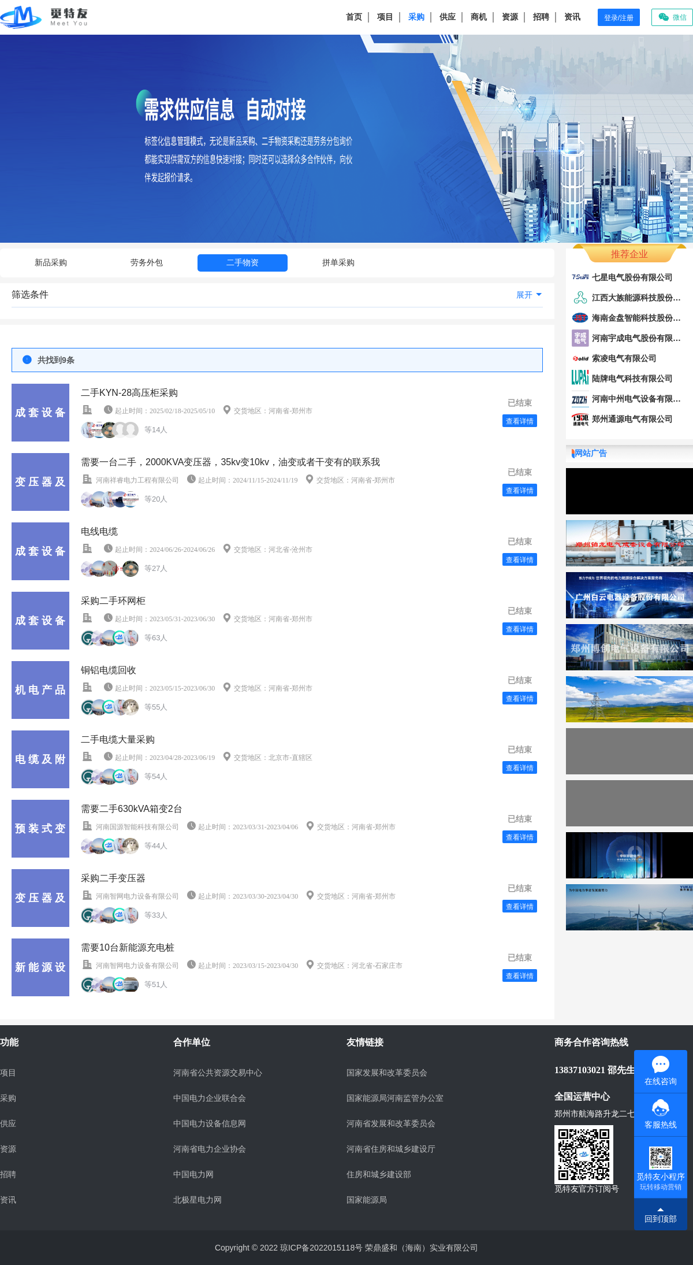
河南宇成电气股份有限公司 (640, 338)
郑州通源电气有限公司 (632, 419)
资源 (510, 16)
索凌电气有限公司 (624, 358)
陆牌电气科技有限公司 (632, 378)
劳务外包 (147, 262)
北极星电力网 (197, 1200)
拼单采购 (338, 262)
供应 (447, 16)
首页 (354, 16)
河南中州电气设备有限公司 (640, 398)
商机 (479, 16)
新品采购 (51, 262)
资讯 (572, 16)
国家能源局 (366, 1200)
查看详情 (520, 421)
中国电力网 (193, 1174)
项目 (385, 16)
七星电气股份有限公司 (632, 277)
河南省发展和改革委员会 (390, 1123)
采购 (416, 16)
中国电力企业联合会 (209, 1098)
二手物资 (242, 262)
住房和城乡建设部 (378, 1174)
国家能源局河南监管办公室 (395, 1098)
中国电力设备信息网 (209, 1123)
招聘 (541, 16)
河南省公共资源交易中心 (217, 1073)
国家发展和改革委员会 (386, 1073)
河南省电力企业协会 (209, 1149)
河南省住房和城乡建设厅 (390, 1149)
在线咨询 (660, 1071)
